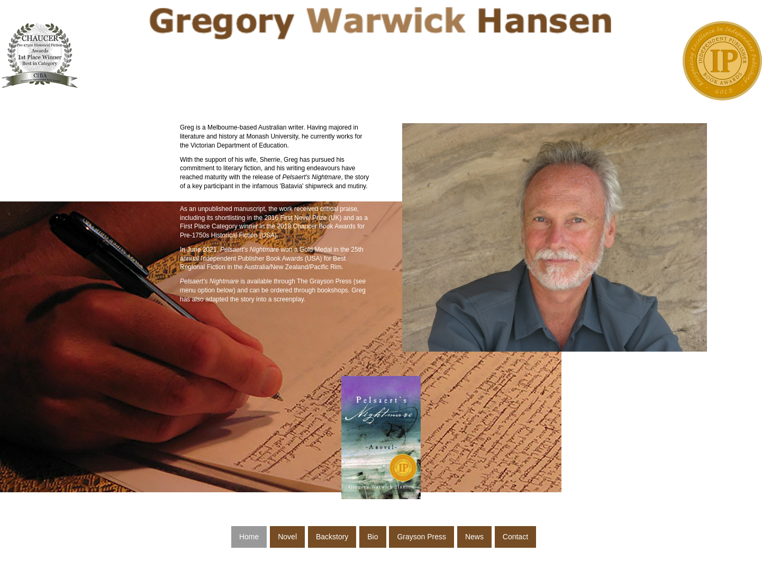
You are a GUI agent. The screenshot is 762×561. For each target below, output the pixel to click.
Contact (515, 536)
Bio (372, 536)
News (474, 536)
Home (249, 536)
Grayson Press (421, 536)
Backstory (332, 536)
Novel (287, 536)
